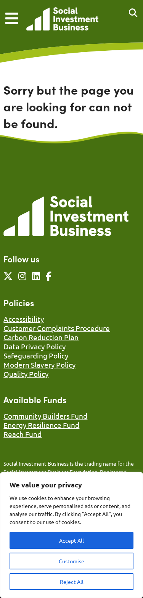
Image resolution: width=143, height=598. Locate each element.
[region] (71, 535)
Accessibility (23, 318)
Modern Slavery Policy (39, 364)
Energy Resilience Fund (41, 424)
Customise (71, 561)
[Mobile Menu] (11, 18)
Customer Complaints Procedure (56, 328)
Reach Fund (22, 434)
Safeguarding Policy (35, 355)
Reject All (72, 581)
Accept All (71, 540)
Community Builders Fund (45, 415)
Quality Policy (25, 373)
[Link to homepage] (62, 19)
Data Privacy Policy (34, 346)
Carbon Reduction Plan (41, 337)
